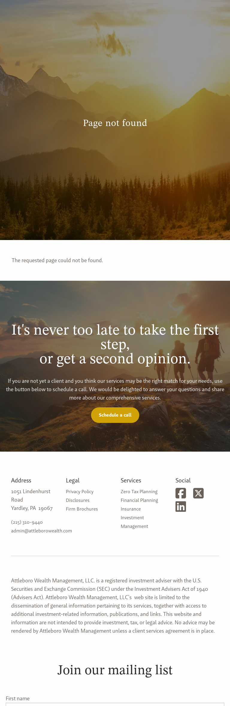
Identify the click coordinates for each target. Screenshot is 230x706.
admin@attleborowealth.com (41, 531)
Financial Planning (139, 500)
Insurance (131, 509)
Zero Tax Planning (139, 491)
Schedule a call (115, 415)
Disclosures (78, 500)
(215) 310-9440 (27, 522)
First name (18, 698)
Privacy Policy (79, 491)
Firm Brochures (82, 509)
